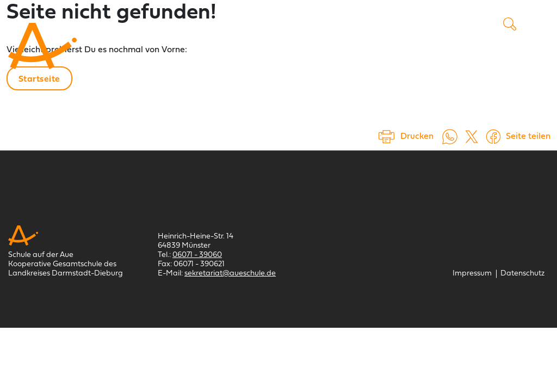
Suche (509, 23)
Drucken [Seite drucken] (417, 136)
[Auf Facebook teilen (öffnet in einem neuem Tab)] (493, 136)
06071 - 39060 (197, 255)
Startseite (39, 79)
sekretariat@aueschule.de (230, 274)
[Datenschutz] (522, 273)
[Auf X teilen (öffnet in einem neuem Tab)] (471, 136)
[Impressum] (472, 273)
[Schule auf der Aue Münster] (42, 46)
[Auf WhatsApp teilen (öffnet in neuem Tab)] (450, 136)
